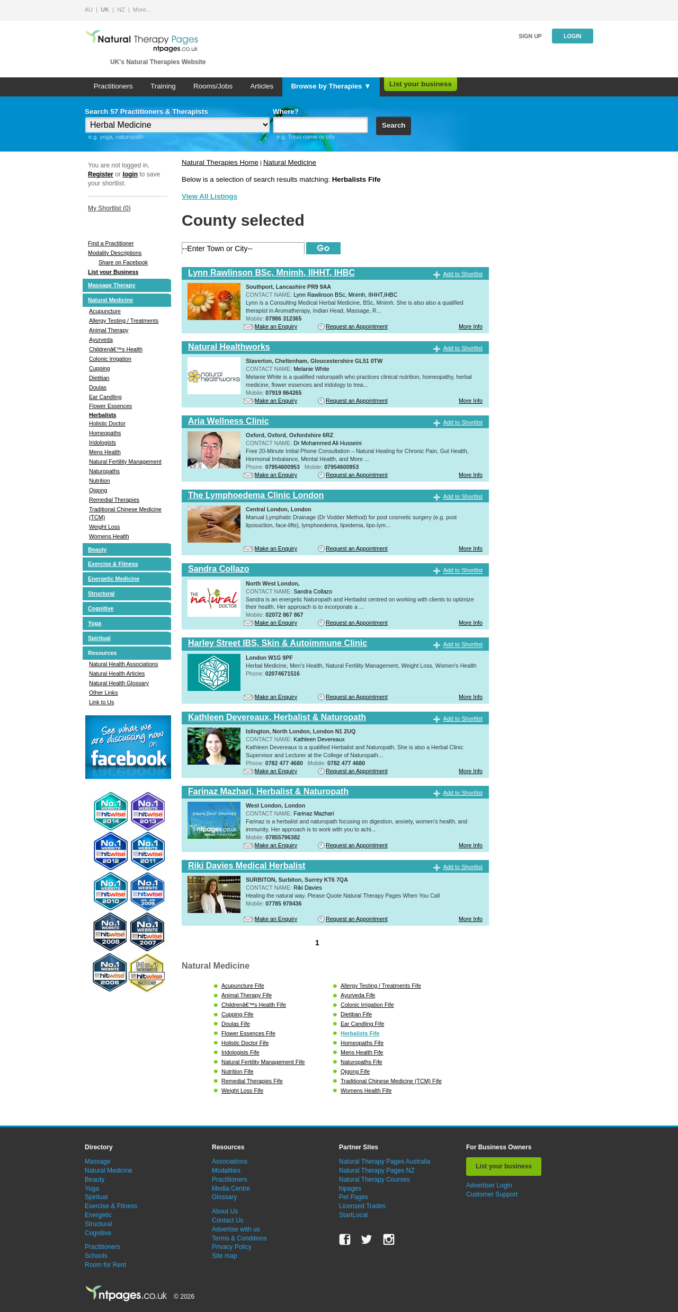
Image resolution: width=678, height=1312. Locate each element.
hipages (350, 1188)
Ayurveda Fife (358, 995)
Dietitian (99, 378)
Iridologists (102, 442)
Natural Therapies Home (220, 162)
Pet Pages (353, 1197)
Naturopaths (104, 471)
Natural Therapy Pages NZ (377, 1170)
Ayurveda (101, 339)
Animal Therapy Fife (246, 995)
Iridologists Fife (240, 1052)
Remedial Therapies (114, 500)
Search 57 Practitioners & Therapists (146, 112)
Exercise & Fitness (113, 564)
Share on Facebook (123, 262)
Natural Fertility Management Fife (263, 1062)
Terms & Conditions (239, 1238)
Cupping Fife (237, 1014)
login (130, 174)
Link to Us (101, 702)
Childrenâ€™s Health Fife (253, 1004)
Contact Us (227, 1220)
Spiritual (99, 638)
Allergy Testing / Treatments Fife (381, 985)
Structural (101, 593)
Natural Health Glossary (119, 683)
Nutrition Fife (237, 1071)
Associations (229, 1161)
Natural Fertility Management (125, 461)
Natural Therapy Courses (374, 1179)
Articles (261, 86)
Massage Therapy (111, 285)
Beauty (97, 549)
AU (89, 9)
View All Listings (209, 196)
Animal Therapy (108, 330)
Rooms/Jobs (213, 86)
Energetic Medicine (113, 578)
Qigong (98, 490)
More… (142, 9)
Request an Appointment (357, 326)
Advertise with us (236, 1229)
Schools (96, 1256)
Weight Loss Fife (242, 1090)
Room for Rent (105, 1265)
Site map (224, 1256)
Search (393, 125)
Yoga (94, 623)
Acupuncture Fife (242, 985)
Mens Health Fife (362, 1052)
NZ (121, 9)
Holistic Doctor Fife (245, 1043)
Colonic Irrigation (110, 359)
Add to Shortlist (463, 274)
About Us (225, 1211)
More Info (471, 326)
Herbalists (103, 415)
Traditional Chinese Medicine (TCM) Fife (391, 1081)
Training (163, 86)
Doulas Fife (235, 1024)
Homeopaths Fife (362, 1043)
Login (573, 36)
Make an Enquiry (276, 326)
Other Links (103, 692)
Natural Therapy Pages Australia (385, 1161)
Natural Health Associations (123, 664)
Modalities (226, 1170)
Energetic (98, 1215)
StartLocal (353, 1215)
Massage (98, 1161)
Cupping (99, 368)
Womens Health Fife (366, 1090)
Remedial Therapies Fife (252, 1081)
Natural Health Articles (117, 673)
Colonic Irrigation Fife (367, 1004)
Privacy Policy (232, 1247)
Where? (286, 112)
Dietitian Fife (356, 1014)
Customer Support (492, 1194)
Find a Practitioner (110, 243)
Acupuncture (105, 311)
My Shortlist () (109, 208)
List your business (420, 84)
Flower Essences (110, 406)
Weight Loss (104, 527)
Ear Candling (105, 397)
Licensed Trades (362, 1206)
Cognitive (101, 608)
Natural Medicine (110, 300)
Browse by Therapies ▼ (331, 86)
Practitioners (113, 86)
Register (100, 174)
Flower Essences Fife (248, 1033)
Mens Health (105, 452)
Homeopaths (105, 433)
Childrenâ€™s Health (115, 349)
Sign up (530, 36)
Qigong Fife (355, 1071)
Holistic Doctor (107, 423)
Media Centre (231, 1188)
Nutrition (99, 480)
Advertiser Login (489, 1185)
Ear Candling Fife (362, 1024)
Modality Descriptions (114, 253)
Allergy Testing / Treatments (123, 320)
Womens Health (109, 536)
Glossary (224, 1197)
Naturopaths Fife (361, 1062)
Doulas (97, 387)
